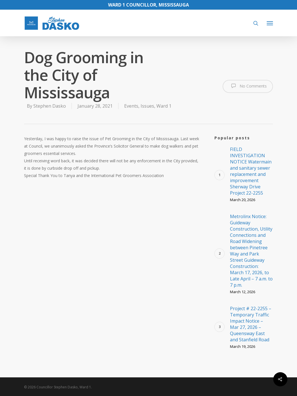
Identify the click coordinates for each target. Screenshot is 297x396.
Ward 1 (163, 106)
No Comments (248, 86)
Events (131, 106)
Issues (147, 106)
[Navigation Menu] (270, 23)
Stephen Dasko (49, 106)
